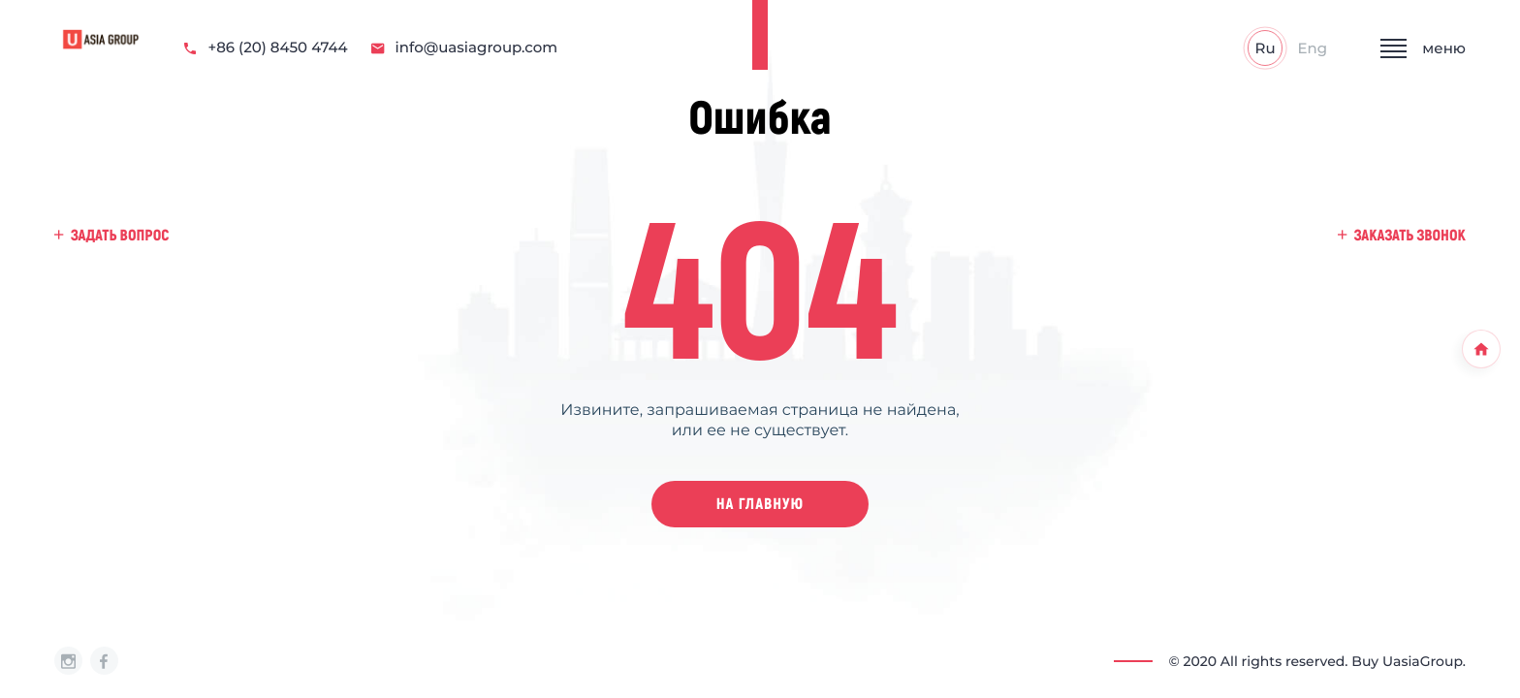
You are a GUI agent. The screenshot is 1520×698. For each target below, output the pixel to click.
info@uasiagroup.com (464, 48)
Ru (1265, 48)
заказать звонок (1402, 235)
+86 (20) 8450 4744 (265, 48)
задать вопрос (111, 235)
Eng (1313, 48)
